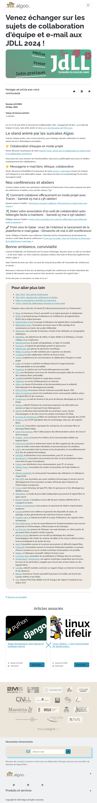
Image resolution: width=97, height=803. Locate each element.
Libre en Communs (24, 393)
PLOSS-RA (20, 425)
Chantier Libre (22, 517)
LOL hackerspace (23, 523)
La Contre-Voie (22, 556)
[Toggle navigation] (88, 5)
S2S (17, 579)
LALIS (18, 449)
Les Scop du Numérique (26, 416)
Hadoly (19, 553)
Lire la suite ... (37, 665)
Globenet (20, 381)
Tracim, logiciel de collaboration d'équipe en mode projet (40, 303)
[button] (47, 645)
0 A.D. (18, 488)
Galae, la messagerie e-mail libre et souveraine (36, 300)
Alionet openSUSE (24, 473)
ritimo (18, 384)
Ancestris (20, 345)
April (18, 544)
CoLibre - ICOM (22, 437)
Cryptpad (20, 354)
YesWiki (19, 378)
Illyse (18, 313)
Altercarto (20, 331)
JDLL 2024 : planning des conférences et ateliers (37, 297)
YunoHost (20, 369)
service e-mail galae (61, 171)
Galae (18, 363)
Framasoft (20, 547)
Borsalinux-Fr (21, 458)
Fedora (19, 464)
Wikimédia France (23, 325)
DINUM (19, 411)
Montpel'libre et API (24, 322)
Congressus (21, 399)
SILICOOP (20, 479)
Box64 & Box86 (22, 499)
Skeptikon (20, 336)
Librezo (19, 405)
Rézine (19, 573)
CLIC (17, 372)
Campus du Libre (23, 443)
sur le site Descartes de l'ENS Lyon (57, 127)
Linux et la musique (24, 431)
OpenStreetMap (23, 342)
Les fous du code (23, 529)
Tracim (18, 357)
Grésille (19, 567)
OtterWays (20, 493)
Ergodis (19, 511)
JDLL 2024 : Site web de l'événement (32, 294)
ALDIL (18, 316)
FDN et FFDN (21, 390)
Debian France (22, 467)
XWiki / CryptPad (23, 351)
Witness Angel (22, 535)
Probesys (20, 419)
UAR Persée (21, 348)
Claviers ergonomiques (26, 505)
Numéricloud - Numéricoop (27, 559)
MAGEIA (19, 455)
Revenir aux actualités (16, 597)
